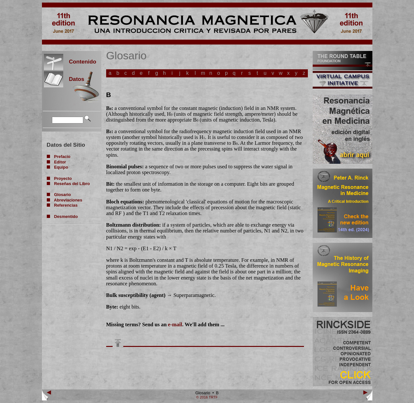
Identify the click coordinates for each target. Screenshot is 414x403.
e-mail (175, 324)
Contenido (79, 61)
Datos (73, 79)
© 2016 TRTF (207, 397)
